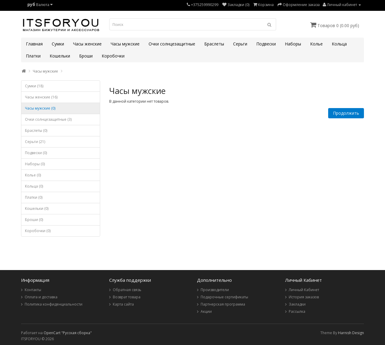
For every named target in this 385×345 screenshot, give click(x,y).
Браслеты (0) (36, 130)
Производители (215, 289)
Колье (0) (33, 175)
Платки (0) (33, 197)
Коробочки (113, 56)
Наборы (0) (35, 163)
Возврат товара (126, 297)
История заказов (304, 297)
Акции (206, 311)
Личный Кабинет (304, 289)
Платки (33, 56)
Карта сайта (123, 304)
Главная (34, 44)
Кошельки (60, 56)
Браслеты (214, 44)
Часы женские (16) (41, 97)
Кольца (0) (34, 186)
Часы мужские (125, 44)
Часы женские (87, 44)
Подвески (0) (36, 152)
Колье (316, 44)
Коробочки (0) (38, 230)
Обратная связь (127, 289)
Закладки (297, 304)
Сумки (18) (34, 86)
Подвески (266, 44)
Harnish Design (351, 332)
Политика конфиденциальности (53, 304)
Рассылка (297, 311)
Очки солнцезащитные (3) (48, 119)
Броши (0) (34, 219)
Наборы (293, 44)
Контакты (33, 289)
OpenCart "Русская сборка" (68, 332)
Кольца (339, 44)
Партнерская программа (223, 304)
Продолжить (346, 113)
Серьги (240, 44)
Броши (86, 56)
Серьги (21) (35, 141)
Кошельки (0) (36, 208)
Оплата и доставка (41, 297)
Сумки (58, 44)
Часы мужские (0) (40, 108)
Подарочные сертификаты (224, 297)
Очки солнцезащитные (172, 44)
